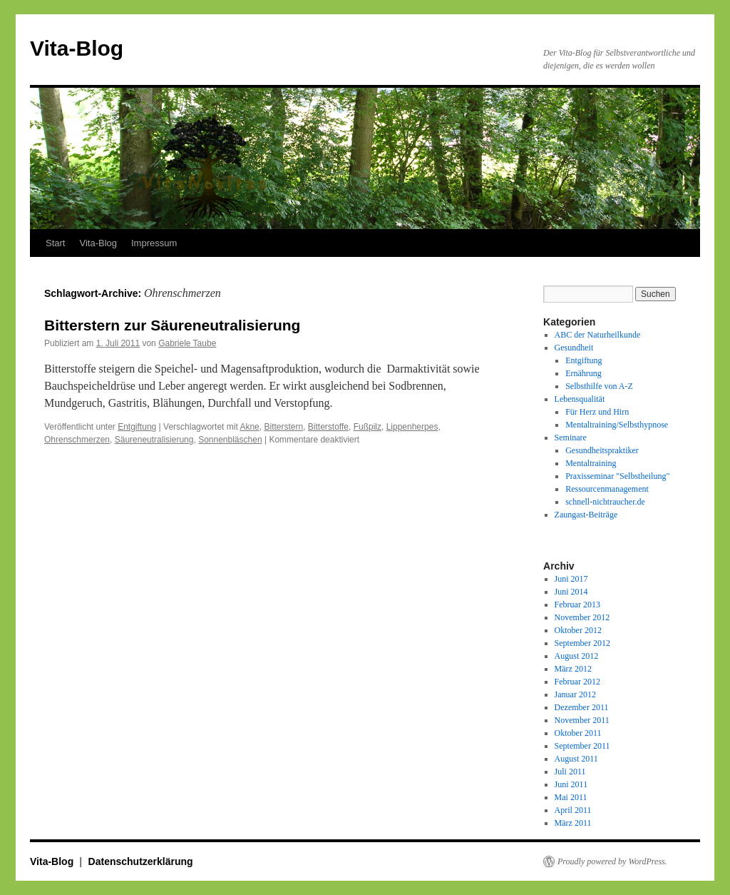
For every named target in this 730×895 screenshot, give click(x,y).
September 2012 (582, 643)
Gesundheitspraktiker (602, 450)
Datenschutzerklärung (140, 861)
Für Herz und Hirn (597, 412)
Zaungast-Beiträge (586, 515)
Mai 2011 (571, 797)
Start (55, 243)
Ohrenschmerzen (77, 440)
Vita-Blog (76, 48)
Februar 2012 (577, 682)
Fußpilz (367, 427)
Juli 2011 (570, 772)
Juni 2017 (571, 579)
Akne (249, 427)
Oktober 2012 (578, 630)
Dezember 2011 (582, 707)
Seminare (571, 438)
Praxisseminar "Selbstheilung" (617, 476)
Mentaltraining (590, 463)
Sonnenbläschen (230, 440)
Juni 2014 (571, 592)
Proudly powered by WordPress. (612, 861)
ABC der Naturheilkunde (598, 335)
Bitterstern (283, 427)
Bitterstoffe (328, 427)
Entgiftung (137, 427)
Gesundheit (574, 348)
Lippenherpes (412, 427)
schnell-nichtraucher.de (605, 502)
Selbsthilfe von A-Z (599, 386)
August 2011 (576, 759)
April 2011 (573, 810)
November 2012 (582, 617)
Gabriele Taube (187, 343)
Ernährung (583, 373)
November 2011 (582, 720)
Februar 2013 (577, 605)
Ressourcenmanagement (607, 489)
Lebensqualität (580, 399)
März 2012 (573, 669)
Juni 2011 (571, 784)
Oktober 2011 (578, 733)
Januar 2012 (575, 694)
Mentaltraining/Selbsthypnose (616, 425)
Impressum (154, 243)
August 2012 (577, 656)
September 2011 (582, 746)
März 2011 (573, 823)
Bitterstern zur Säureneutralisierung (172, 325)
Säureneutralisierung (154, 440)
